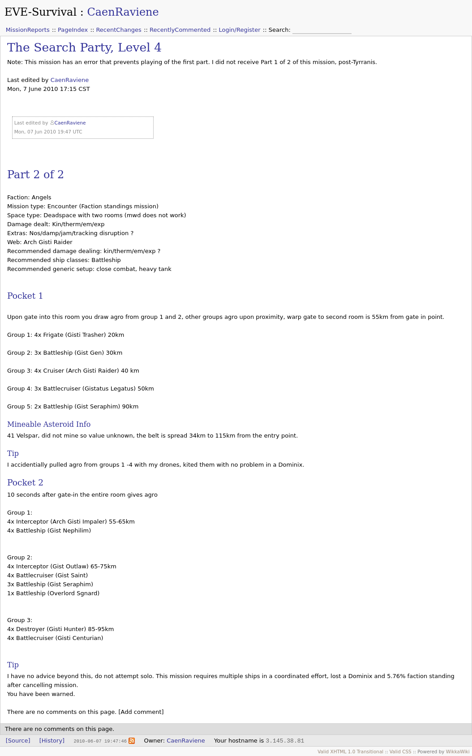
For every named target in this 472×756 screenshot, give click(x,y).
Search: (280, 29)
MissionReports (28, 29)
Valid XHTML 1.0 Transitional (350, 751)
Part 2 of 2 (35, 174)
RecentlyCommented (180, 29)
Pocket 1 (25, 296)
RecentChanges (118, 29)
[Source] (18, 740)
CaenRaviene (123, 12)
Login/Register (240, 29)
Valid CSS (401, 751)
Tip (13, 453)
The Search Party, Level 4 (84, 47)
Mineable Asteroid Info (48, 424)
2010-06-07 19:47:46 (99, 741)
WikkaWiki (458, 751)
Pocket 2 (25, 482)
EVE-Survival (40, 12)
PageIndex (73, 29)
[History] (51, 740)
